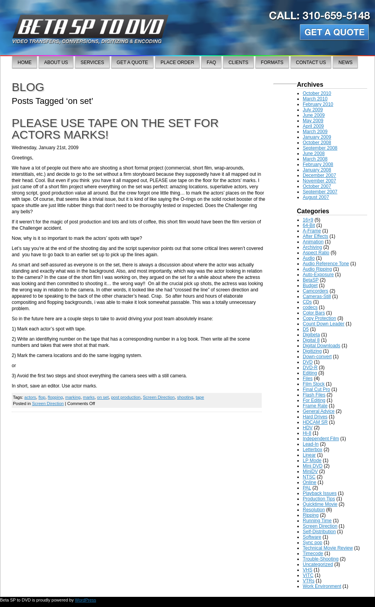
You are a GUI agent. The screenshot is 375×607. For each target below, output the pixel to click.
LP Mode (312, 460)
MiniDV (310, 471)
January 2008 (317, 170)
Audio (309, 258)
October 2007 (317, 186)
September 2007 (320, 192)
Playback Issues (320, 493)
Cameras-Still (317, 296)
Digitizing (312, 351)
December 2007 (319, 175)
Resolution (314, 509)
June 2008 (314, 153)
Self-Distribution (319, 531)
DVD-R (310, 367)
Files (307, 378)
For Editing (314, 400)
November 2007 (319, 181)
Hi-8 (307, 433)
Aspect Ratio (316, 252)
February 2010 (318, 104)
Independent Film (321, 438)
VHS (307, 570)
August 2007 (316, 197)
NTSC (309, 477)
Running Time (317, 520)
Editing (310, 373)
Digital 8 (311, 340)
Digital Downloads (321, 345)
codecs (310, 307)
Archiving (312, 247)
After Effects (315, 236)
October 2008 (317, 142)
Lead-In (311, 444)
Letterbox (312, 449)
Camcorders (315, 291)
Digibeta (311, 334)
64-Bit (309, 225)
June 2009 (314, 115)
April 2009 (313, 126)
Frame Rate (315, 406)
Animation (313, 242)
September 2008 (320, 148)
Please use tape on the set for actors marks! (115, 128)
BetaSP (310, 280)
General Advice (318, 411)
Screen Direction (159, 397)
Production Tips (319, 499)
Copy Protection (319, 318)
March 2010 (315, 99)
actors (30, 397)
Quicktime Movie (320, 504)
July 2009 (313, 109)
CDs (307, 302)
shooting (185, 397)
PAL (307, 488)
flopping (55, 397)
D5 (306, 329)
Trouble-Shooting (321, 559)
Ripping (311, 515)
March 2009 (315, 131)
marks (89, 397)
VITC (308, 575)
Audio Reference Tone (326, 263)
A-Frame (312, 231)
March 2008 (315, 159)
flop (41, 397)
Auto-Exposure (318, 274)
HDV (307, 427)
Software (312, 537)
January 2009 (317, 137)
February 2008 (318, 164)
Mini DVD (313, 466)
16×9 (308, 220)
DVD (307, 362)
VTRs (308, 581)
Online (309, 482)
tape (200, 397)
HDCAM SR (315, 422)
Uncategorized (318, 564)
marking (72, 397)
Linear (309, 455)
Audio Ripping (317, 269)
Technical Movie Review (328, 548)
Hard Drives (315, 417)
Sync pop (312, 542)
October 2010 (317, 93)
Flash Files (314, 395)
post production (125, 397)
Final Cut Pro (316, 389)
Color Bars (314, 313)
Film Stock (314, 384)
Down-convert (317, 356)
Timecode (313, 553)
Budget (310, 285)
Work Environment (322, 586)
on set (103, 397)
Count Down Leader (324, 324)
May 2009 (313, 120)
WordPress (85, 600)
